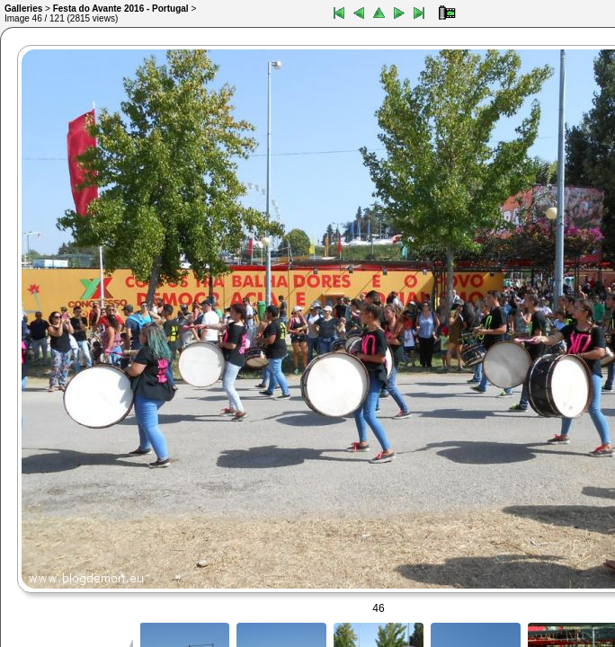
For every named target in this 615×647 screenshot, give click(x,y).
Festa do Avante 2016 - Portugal (121, 8)
